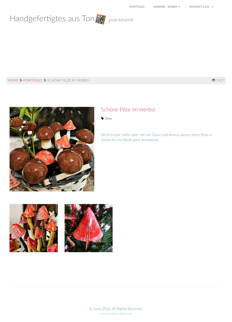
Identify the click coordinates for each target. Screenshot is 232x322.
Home (13, 80)
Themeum (113, 314)
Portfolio (137, 6)
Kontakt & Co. (201, 6)
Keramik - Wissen (167, 6)
